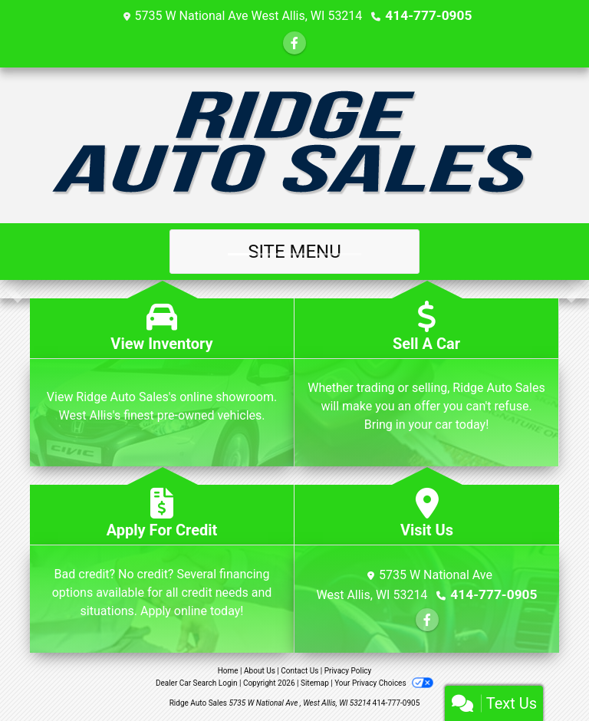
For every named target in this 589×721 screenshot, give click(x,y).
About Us (259, 670)
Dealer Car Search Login (197, 682)
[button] (13, 288)
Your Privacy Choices (383, 682)
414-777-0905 (429, 15)
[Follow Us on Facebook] (294, 42)
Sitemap (315, 682)
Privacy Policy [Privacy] (348, 670)
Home (228, 670)
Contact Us (299, 670)
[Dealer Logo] (295, 144)
